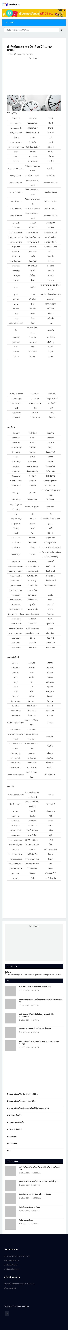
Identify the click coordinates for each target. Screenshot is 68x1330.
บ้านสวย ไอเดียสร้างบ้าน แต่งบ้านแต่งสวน (19, 1284)
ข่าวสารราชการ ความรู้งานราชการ (17, 1256)
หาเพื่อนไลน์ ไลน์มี (10, 1265)
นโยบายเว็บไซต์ (10, 1288)
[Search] (31, 30)
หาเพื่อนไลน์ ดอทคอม (11, 1269)
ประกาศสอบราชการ (11, 1260)
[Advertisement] (34, 76)
